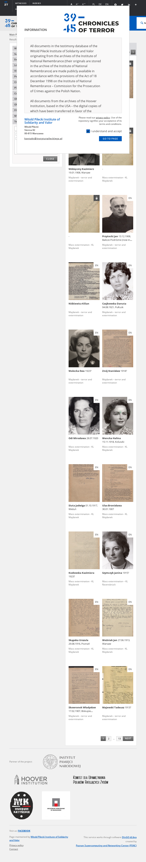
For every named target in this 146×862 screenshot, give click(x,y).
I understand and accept (104, 131)
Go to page (110, 138)
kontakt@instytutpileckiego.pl (43, 138)
